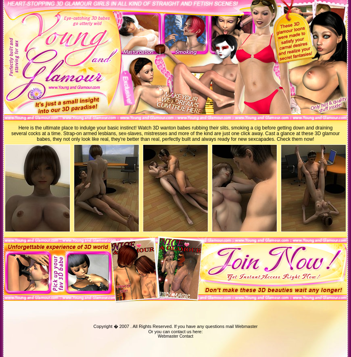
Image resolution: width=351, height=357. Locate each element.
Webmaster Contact (175, 336)
